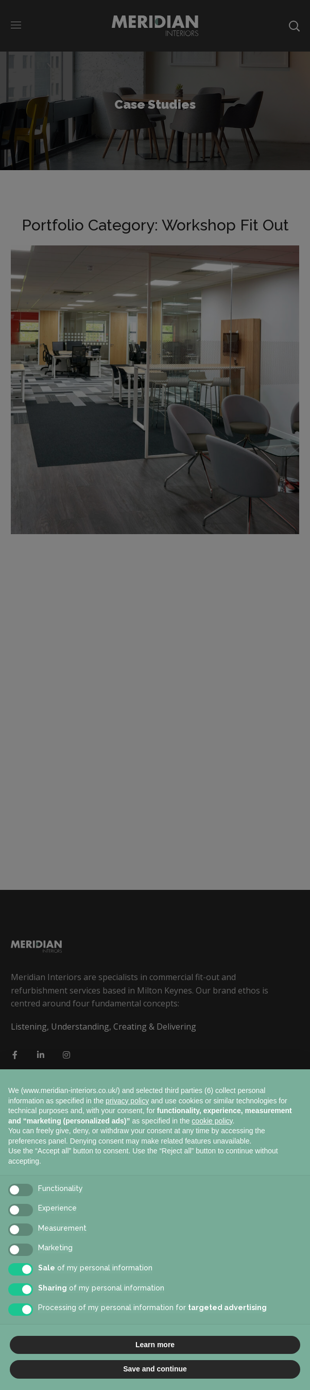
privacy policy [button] (127, 1101)
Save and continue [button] (155, 1369)
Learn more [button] (155, 1345)
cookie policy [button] (212, 1121)
